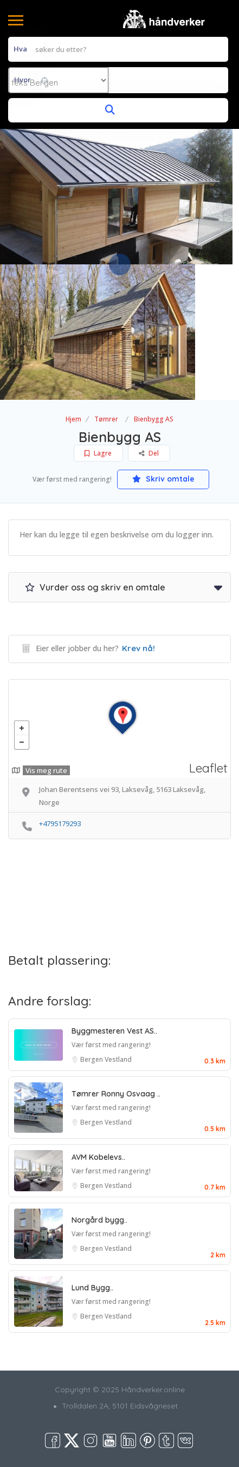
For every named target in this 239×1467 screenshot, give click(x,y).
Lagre (98, 453)
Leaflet (208, 768)
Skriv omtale (163, 479)
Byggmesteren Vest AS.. (114, 1031)
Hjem (73, 419)
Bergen (92, 1059)
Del (149, 453)
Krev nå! (138, 648)
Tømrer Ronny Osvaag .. (116, 1094)
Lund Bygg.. (92, 1288)
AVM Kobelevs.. (98, 1157)
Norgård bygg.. (99, 1220)
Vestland (118, 1059)
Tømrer (106, 419)
